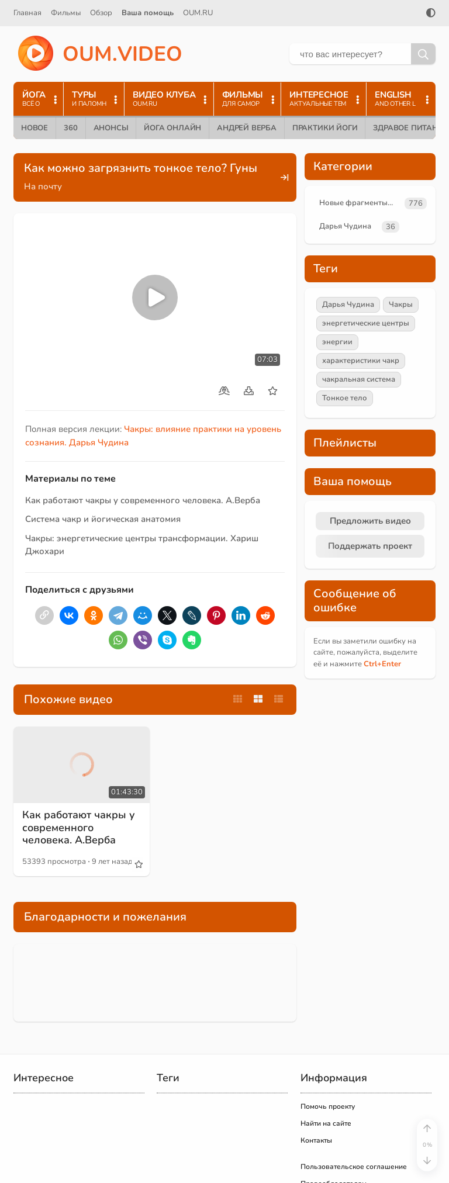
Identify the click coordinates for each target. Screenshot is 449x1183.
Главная (27, 13)
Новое (34, 128)
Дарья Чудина (345, 226)
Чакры (401, 304)
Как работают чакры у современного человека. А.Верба (142, 500)
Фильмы (66, 13)
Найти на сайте (326, 1123)
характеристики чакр (360, 360)
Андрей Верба (247, 128)
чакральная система (358, 379)
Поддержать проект (370, 546)
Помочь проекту (328, 1106)
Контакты (316, 1140)
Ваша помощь (148, 13)
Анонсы (111, 128)
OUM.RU (198, 13)
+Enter (382, 664)
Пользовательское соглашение (354, 1166)
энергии (337, 342)
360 (70, 128)
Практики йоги (324, 128)
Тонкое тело (344, 398)
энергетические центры (365, 323)
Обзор (101, 13)
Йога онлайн (172, 128)
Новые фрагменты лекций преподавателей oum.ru (359, 203)
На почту (43, 186)
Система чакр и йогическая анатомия (103, 519)
